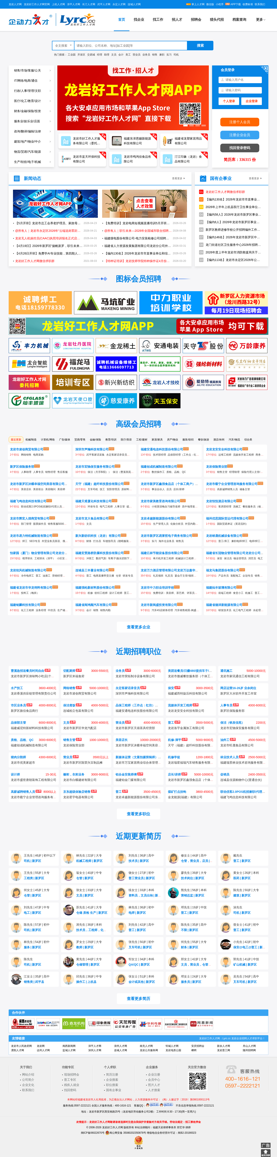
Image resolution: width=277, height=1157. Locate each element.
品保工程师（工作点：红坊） (138, 705)
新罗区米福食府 (73, 676)
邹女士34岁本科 (141, 959)
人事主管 (119, 506)
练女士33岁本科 (141, 890)
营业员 (136, 54)
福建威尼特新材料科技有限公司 (32, 728)
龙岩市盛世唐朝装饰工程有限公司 (33, 780)
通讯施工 (226, 670)
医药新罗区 (242, 878)
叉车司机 (93, 489)
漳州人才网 (120, 1045)
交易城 (91, 54)
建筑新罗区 (242, 895)
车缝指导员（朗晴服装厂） (118, 541)
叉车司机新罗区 (140, 947)
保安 (219, 558)
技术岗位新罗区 (192, 878)
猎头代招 (217, 19)
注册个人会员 (239, 122)
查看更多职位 (138, 814)
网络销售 (26, 454)
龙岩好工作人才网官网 (37, 4)
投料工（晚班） (30, 592)
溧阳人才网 (17, 1050)
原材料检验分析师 (131, 489)
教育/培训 (110, 439)
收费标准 (248, 4)
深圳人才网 (94, 1050)
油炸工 (228, 740)
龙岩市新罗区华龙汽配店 (80, 728)
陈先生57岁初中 (37, 924)
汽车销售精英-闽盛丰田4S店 (191, 610)
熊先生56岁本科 (194, 890)
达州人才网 (43, 1050)
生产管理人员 (161, 523)
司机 (176, 54)
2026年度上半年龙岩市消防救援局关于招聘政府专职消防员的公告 (230, 252)
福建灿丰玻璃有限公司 (221, 587)
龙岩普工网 (223, 1050)
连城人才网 (134, 4)
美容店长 (26, 489)
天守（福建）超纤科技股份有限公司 (99, 484)
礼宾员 (169, 575)
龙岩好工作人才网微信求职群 (222, 192)
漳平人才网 (73, 4)
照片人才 (154, 1085)
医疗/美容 (126, 439)
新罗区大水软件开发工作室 (238, 693)
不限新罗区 (189, 930)
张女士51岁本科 (141, 976)
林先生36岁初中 (141, 907)
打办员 (97, 541)
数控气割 (101, 558)
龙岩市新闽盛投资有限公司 (159, 605)
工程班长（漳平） (44, 558)
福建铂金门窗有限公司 (131, 780)
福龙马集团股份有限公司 (222, 570)
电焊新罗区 (137, 912)
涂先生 (237, 907)
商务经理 (261, 454)
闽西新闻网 (69, 1045)
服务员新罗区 (191, 982)
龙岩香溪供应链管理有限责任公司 (33, 693)
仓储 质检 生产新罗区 (91, 912)
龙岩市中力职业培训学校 (157, 587)
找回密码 (70, 1090)
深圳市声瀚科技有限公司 (92, 449)
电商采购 (38, 454)
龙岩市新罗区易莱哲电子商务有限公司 (166, 535)
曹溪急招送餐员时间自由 (30, 670)
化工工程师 (27, 610)
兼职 (161, 54)
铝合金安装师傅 (129, 774)
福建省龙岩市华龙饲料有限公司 (31, 587)
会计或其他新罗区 (142, 982)
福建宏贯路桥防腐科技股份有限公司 (99, 553)
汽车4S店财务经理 (162, 610)
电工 (260, 558)
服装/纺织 (187, 439)
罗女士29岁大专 (89, 942)
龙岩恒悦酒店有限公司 (221, 501)
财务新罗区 (189, 947)
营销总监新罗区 (192, 895)
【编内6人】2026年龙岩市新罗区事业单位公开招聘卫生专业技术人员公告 (230, 222)
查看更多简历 (138, 998)
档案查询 (239, 19)
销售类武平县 (34, 982)
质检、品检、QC (176, 472)
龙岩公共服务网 (149, 1050)
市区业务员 (21, 705)
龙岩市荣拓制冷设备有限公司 (135, 676)
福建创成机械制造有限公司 (159, 466)
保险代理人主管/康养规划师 (257, 472)
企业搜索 (112, 1079)
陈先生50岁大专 (246, 890)
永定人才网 (119, 4)
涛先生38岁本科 (89, 924)
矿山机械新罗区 (245, 964)
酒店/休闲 (218, 439)
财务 (89, 541)
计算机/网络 (48, 439)
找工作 (158, 19)
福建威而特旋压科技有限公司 (187, 693)
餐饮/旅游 (203, 439)
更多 (259, 19)
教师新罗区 (84, 947)
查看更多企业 (138, 627)
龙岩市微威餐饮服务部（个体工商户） (193, 676)
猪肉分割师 (18, 757)
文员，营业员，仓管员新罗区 (201, 964)
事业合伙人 (158, 489)
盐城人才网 (69, 1050)
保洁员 (228, 558)
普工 (38, 575)
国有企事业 (113, 1090)
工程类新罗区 (34, 878)
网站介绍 (28, 1074)
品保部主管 (18, 722)
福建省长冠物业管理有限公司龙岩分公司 (233, 553)
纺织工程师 (101, 592)
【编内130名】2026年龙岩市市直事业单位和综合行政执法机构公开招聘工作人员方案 (230, 199)
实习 (169, 54)
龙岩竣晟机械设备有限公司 (224, 535)
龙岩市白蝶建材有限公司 (80, 780)
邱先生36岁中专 (89, 976)
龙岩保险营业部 (216, 466)
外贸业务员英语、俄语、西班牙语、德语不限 (68, 541)
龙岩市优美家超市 (23, 762)
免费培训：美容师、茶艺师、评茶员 (174, 592)
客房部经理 (224, 506)
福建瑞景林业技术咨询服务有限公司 (244, 762)
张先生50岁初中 (141, 942)
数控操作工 (158, 472)
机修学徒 (174, 757)
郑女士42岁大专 (194, 959)
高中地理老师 (190, 506)
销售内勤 (105, 610)
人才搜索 (154, 1090)
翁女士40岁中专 (89, 872)
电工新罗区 (32, 912)
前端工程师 (224, 592)
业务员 (146, 54)
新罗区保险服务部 (22, 466)
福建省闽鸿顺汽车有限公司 (93, 605)
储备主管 (245, 489)
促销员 (224, 774)
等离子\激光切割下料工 (121, 558)
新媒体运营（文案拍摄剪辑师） (140, 757)
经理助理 (234, 472)
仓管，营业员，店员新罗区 (200, 861)
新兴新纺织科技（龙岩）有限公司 (98, 535)
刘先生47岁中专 (37, 907)
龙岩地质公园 (173, 1050)
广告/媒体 (64, 439)
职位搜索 (112, 1085)
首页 (121, 19)
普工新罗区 (242, 861)
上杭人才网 (58, 4)
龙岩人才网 (15, 4)
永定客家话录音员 (116, 454)
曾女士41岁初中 (246, 924)
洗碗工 (237, 506)
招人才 (177, 19)
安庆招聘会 (197, 1045)
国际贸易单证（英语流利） (232, 523)
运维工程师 (224, 454)
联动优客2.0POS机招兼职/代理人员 (41, 506)
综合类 (248, 439)
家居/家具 (157, 439)
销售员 (180, 541)
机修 (90, 592)
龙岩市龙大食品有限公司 (92, 518)
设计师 (15, 774)
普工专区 (70, 1079)
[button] (185, 125)
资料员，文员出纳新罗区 (146, 895)
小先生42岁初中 (246, 942)
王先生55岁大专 (37, 872)
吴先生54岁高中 (246, 976)
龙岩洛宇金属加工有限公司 (186, 728)
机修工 (249, 592)
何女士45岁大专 (37, 890)
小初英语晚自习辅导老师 (166, 506)
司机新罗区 (32, 861)
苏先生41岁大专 (89, 907)
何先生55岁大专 (194, 942)
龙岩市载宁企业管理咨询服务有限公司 (232, 484)
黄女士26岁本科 (246, 872)
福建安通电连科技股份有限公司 (162, 449)
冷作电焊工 (27, 575)
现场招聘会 (71, 1074)
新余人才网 (223, 1045)
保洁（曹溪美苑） (123, 472)
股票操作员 (39, 523)
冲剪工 (90, 558)
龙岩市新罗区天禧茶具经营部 (135, 728)
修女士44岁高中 (194, 855)
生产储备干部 (65, 610)
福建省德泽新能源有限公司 (224, 605)
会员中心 (154, 1079)
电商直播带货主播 (103, 575)
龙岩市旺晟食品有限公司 (237, 745)
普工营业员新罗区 (142, 878)
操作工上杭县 (86, 982)
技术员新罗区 (139, 861)
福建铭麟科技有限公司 (25, 605)
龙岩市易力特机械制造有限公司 (31, 535)
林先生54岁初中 (37, 942)
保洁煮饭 (72, 705)
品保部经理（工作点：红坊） (184, 454)
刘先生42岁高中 (141, 924)
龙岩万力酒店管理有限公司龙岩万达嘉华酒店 (171, 570)
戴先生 (237, 855)
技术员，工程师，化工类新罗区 (98, 930)
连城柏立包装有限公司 (78, 710)
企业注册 (154, 1074)
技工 (102, 489)
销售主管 (222, 472)
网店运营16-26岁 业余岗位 (238, 688)
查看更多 (177, 178)
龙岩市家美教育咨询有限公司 (160, 501)
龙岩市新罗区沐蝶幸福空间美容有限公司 (37, 484)
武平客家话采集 (95, 454)
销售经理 (50, 472)
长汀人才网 (88, 4)
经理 (99, 54)
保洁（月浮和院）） (99, 472)
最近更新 (16, 439)
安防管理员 (113, 489)
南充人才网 (146, 1045)
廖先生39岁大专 (194, 872)
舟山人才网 (249, 1045)
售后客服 (62, 472)
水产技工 (17, 688)
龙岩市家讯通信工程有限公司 (240, 676)
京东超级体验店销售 (80, 791)
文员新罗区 (84, 895)
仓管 (118, 575)
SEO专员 (34, 541)
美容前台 (38, 489)
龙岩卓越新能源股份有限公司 (160, 518)
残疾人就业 (71, 1085)
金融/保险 (95, 439)
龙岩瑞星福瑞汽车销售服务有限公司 (192, 762)
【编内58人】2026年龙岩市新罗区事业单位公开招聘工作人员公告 (230, 214)
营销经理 (57, 575)
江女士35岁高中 (37, 976)
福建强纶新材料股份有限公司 (95, 587)
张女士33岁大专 (89, 890)
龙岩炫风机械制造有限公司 (28, 570)
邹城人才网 (172, 1045)
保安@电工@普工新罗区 (251, 947)
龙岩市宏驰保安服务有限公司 (95, 466)
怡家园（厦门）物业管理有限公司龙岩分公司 (40, 553)
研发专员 (128, 575)
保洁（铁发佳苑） (232, 722)
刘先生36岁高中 (141, 855)
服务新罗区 (32, 947)
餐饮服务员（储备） (254, 506)
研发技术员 (224, 610)
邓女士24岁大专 (194, 976)
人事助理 (26, 472)
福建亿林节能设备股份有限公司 (162, 553)
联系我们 (260, 4)
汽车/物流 (234, 439)
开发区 (81, 54)
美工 (128, 54)
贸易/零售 (79, 439)
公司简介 (28, 1079)
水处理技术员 (261, 610)
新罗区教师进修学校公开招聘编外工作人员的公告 (230, 229)
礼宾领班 (158, 575)
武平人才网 (103, 4)
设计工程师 (115, 592)
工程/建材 (141, 439)
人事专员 (38, 472)
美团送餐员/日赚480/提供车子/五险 (194, 670)
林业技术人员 (232, 757)
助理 (106, 54)
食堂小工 (238, 592)
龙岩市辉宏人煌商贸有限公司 (29, 518)
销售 (154, 54)
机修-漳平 (177, 740)
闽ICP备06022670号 (93, 1132)
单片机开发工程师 (163, 558)
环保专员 (93, 506)
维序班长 (27, 558)
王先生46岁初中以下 (40, 855)
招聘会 (196, 19)
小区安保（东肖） (67, 558)
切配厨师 (72, 670)
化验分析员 (176, 523)
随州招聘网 (249, 1050)
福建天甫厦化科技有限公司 (93, 501)
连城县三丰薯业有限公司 (92, 570)
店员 (169, 489)
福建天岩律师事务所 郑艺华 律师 (172, 1127)
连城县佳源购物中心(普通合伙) (241, 780)
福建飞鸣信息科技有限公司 (28, 501)
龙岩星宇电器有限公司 (78, 797)
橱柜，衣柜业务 (73, 774)
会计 (121, 54)
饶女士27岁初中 (141, 872)
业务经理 (41, 610)
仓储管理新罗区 (88, 964)
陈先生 (28, 959)
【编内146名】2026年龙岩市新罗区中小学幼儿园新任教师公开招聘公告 (230, 237)
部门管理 (26, 523)
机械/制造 (31, 439)
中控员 (52, 610)
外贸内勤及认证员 (195, 523)
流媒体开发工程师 (243, 454)
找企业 (139, 19)
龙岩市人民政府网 (21, 1045)
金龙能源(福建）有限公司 (185, 797)
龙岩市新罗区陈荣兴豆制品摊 (83, 762)
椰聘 (193, 1050)
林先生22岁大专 (89, 855)
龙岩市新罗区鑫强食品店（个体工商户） (168, 484)
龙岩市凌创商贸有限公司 (26, 449)
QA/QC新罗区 (139, 964)
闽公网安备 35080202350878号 (125, 1133)
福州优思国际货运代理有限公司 (227, 518)
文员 (113, 54)
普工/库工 (223, 541)
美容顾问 (50, 489)
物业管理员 (240, 558)
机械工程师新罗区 (89, 861)
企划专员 (248, 575)
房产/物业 (172, 439)
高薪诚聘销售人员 (227, 489)
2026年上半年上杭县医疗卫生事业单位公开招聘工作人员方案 (230, 207)
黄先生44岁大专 (89, 959)
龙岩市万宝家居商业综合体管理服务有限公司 (146, 762)
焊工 (24, 541)
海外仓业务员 (166, 541)
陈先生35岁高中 (194, 924)
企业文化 (28, 1085)
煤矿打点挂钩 (177, 791)
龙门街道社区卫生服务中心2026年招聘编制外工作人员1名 (230, 245)
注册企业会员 (239, 135)
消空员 (252, 558)
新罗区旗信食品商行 (24, 710)
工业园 (72, 54)
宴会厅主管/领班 (184, 575)
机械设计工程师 (185, 558)
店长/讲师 (178, 489)
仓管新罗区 (84, 878)
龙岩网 (41, 1045)
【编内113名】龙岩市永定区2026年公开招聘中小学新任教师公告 (230, 260)
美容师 (61, 489)
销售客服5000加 (57, 523)
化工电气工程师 (242, 610)
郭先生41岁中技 (246, 959)
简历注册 (112, 1074)
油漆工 (46, 575)
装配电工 (235, 575)
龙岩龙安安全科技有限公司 (224, 449)
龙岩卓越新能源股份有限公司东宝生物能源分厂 (147, 797)
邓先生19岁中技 (194, 907)
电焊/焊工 (254, 541)
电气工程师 (106, 506)
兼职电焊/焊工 (239, 541)
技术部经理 (159, 454)
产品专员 (223, 575)
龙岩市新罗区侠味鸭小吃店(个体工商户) (37, 676)
